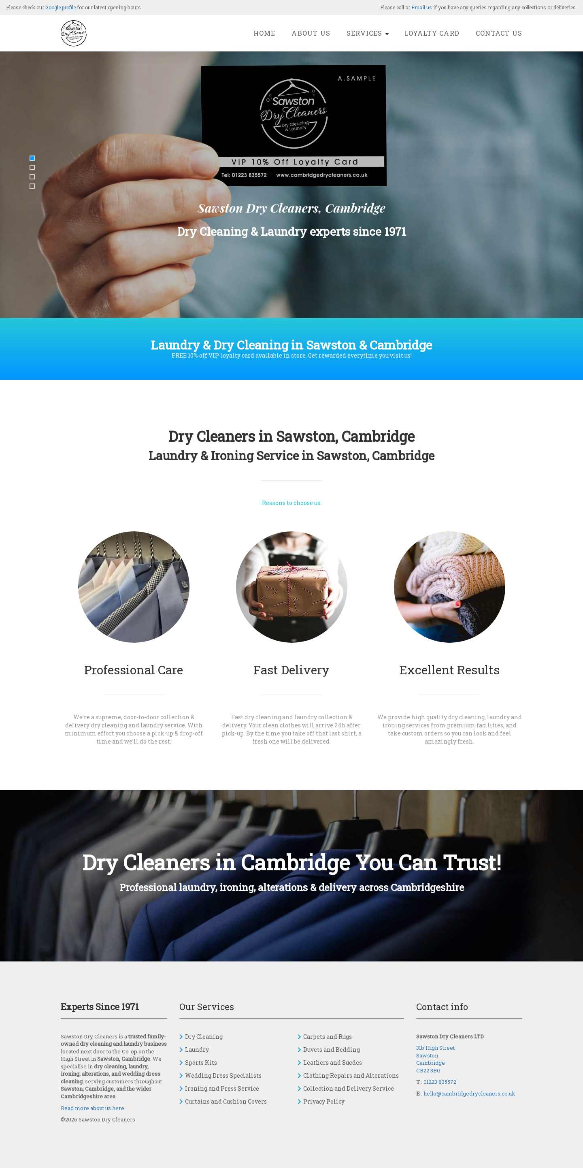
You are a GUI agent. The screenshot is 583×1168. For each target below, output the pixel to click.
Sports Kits (201, 1062)
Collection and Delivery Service (348, 1088)
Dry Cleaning (204, 1036)
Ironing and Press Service (222, 1088)
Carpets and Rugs (327, 1036)
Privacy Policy (324, 1101)
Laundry (197, 1049)
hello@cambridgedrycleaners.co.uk (469, 1093)
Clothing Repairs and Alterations (351, 1075)
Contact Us (499, 33)
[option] (291, 188)
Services (367, 33)
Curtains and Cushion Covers (226, 1101)
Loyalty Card (432, 33)
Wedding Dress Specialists (223, 1075)
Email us (421, 7)
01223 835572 (439, 1081)
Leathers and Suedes (332, 1062)
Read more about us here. (93, 1108)
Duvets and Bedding (331, 1049)
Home (264, 33)
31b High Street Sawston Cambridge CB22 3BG (435, 1059)
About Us (311, 33)
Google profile (60, 7)
